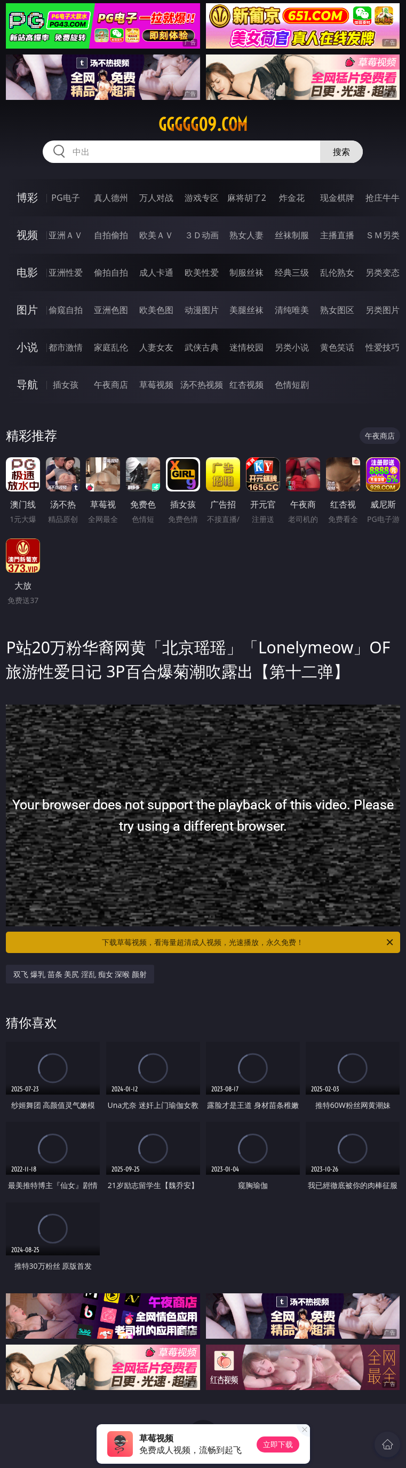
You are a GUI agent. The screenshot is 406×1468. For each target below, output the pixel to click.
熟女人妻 (246, 235)
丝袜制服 (292, 235)
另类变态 (382, 272)
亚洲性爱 (66, 272)
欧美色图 (156, 310)
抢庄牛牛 (382, 198)
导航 (27, 384)
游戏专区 (202, 198)
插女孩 (65, 385)
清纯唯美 (292, 310)
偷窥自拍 (66, 310)
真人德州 (111, 198)
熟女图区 (337, 310)
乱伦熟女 (337, 272)
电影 (27, 272)
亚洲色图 (111, 310)
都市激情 (66, 347)
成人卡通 (156, 272)
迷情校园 (246, 347)
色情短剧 (292, 385)
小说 (27, 347)
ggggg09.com (203, 124)
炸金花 (292, 198)
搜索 (341, 152)
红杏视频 (246, 385)
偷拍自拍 (111, 272)
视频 (27, 235)
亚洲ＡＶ (66, 235)
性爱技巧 (382, 347)
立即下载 (278, 1444)
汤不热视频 (201, 385)
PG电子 (65, 198)
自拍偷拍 (111, 235)
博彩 (27, 197)
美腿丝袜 (246, 310)
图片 (27, 309)
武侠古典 (202, 347)
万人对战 (156, 198)
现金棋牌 (337, 198)
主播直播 (337, 235)
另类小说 (292, 347)
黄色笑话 (337, 347)
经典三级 (292, 272)
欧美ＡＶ (156, 235)
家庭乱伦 (111, 347)
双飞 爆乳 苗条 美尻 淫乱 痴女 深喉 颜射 (79, 974)
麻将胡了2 (246, 198)
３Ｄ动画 (202, 235)
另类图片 (382, 310)
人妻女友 (156, 347)
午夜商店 (111, 385)
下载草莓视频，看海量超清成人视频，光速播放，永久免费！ (248, 942)
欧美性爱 (202, 272)
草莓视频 (156, 385)
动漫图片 (202, 310)
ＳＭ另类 (382, 235)
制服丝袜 (246, 272)
